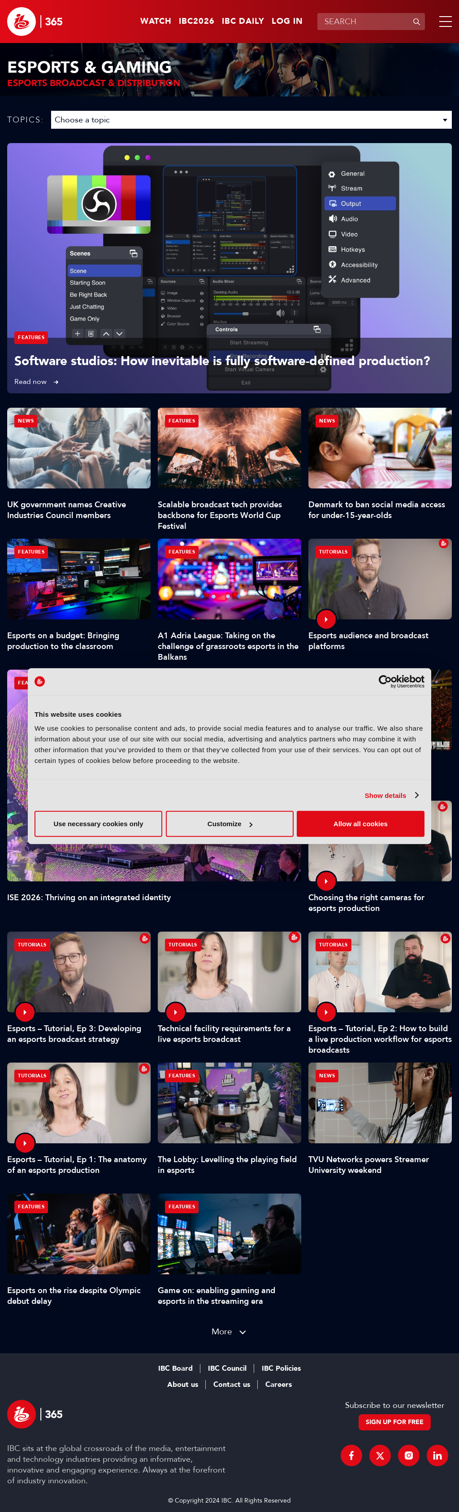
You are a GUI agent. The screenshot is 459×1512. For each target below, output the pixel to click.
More (222, 1331)
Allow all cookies (360, 824)
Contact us (231, 1385)
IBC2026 (197, 21)
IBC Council (227, 1368)
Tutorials (333, 552)
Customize (230, 824)
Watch (156, 21)
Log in (287, 21)
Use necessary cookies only (98, 824)
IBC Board (175, 1368)
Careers (278, 1385)
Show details (386, 795)
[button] (444, 21)
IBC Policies (281, 1368)
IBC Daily (243, 21)
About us (182, 1385)
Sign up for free (395, 1422)
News (26, 421)
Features (31, 337)
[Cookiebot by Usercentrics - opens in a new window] (385, 681)
